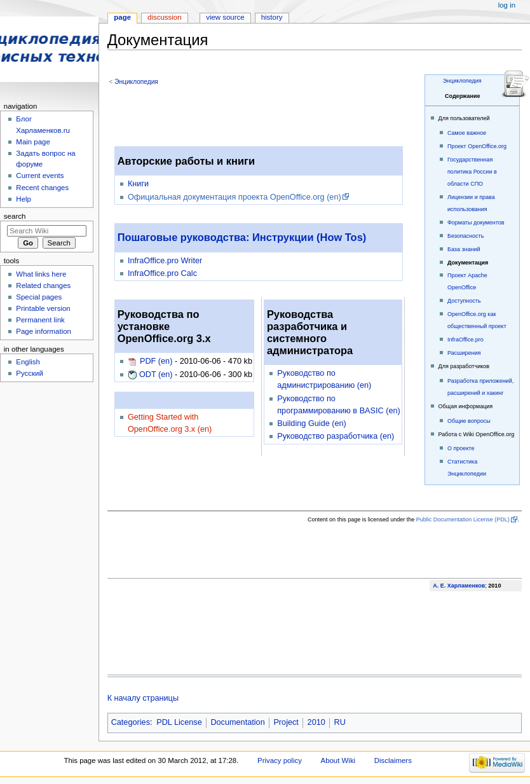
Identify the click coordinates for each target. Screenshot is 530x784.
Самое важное (466, 133)
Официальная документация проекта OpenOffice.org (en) (234, 197)
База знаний (463, 249)
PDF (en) (156, 361)
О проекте (460, 448)
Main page (33, 142)
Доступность (464, 301)
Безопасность (465, 236)
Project (286, 722)
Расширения (463, 353)
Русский (29, 373)
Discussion (164, 17)
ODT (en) (156, 374)
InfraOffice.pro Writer (165, 260)
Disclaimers (393, 760)
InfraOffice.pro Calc (162, 273)
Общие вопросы (469, 421)
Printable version (43, 308)
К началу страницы (143, 698)
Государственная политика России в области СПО (472, 171)
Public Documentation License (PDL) (463, 519)
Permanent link (40, 320)
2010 (316, 722)
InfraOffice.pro (465, 339)
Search (15, 216)
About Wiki (338, 760)
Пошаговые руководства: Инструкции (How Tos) (242, 237)
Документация (467, 262)
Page (122, 17)
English (28, 362)
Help (23, 199)
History (272, 17)
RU (340, 722)
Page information (43, 331)
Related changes (43, 285)
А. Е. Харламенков (459, 585)
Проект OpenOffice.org (476, 146)
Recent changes (42, 187)
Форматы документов (476, 222)
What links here (41, 274)
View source (225, 17)
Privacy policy (279, 760)
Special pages (39, 297)
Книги (138, 183)
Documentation (237, 722)
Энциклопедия (462, 81)
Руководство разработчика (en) (335, 436)
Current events (40, 175)
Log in (506, 5)
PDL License (178, 722)
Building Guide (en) (311, 423)
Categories (130, 722)
